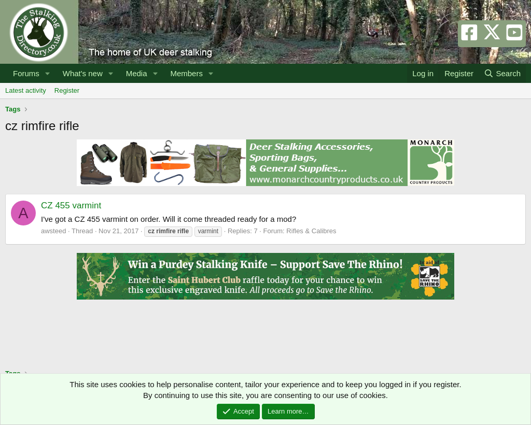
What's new (83, 73)
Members (186, 73)
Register (66, 90)
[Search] (502, 73)
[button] (47, 73)
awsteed (53, 231)
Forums (26, 73)
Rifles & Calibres (311, 231)
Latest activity (25, 90)
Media (136, 73)
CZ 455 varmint (71, 205)
